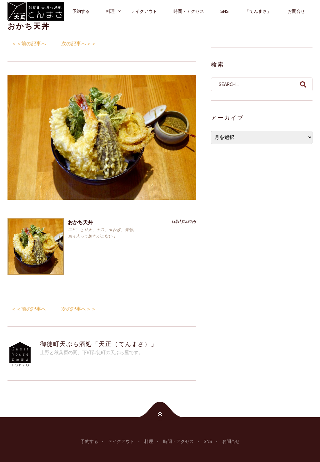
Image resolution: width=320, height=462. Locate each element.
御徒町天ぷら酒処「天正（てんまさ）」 (99, 344)
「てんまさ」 (258, 11)
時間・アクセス (188, 11)
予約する (81, 11)
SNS (224, 11)
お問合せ (296, 11)
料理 (110, 11)
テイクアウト (144, 11)
